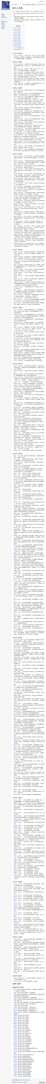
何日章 (15, 96)
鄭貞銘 (15, 391)
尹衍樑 (15, 607)
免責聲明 (25, 1082)
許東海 (15, 1028)
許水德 (15, 365)
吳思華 (15, 740)
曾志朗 (15, 505)
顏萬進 (15, 832)
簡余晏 (15, 851)
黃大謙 (15, 981)
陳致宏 (15, 1064)
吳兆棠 (15, 195)
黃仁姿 (15, 1051)
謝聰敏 (15, 373)
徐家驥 (15, 141)
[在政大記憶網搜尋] (40, 4)
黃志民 (15, 1041)
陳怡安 (15, 888)
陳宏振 (15, 149)
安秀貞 (15, 243)
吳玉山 (15, 776)
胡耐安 (15, 138)
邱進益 (15, 388)
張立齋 (15, 128)
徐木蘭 (15, 589)
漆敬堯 (15, 322)
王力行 (15, 508)
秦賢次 (15, 489)
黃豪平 (15, 961)
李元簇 (15, 331)
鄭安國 (15, 540)
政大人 (13, 11)
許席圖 (15, 450)
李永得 (15, 746)
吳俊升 (15, 156)
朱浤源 (15, 624)
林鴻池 (15, 744)
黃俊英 (15, 462)
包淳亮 (15, 875)
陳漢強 (15, 412)
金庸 (15, 343)
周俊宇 (15, 930)
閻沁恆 (15, 357)
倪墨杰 (15, 1067)
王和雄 (15, 459)
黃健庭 (15, 783)
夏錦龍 (15, 714)
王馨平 (15, 859)
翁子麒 (15, 955)
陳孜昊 (15, 964)
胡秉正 (15, 192)
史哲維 (15, 862)
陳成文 (15, 1026)
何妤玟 (15, 914)
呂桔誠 (15, 756)
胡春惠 (15, 402)
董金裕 (15, 524)
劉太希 (15, 83)
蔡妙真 (15, 1043)
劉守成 (15, 652)
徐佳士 (15, 309)
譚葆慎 (15, 122)
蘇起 (15, 604)
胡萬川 (15, 553)
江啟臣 (15, 883)
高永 (15, 835)
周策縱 (15, 275)
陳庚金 (15, 436)
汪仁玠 (15, 799)
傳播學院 (36, 358)
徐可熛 (15, 173)
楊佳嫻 (15, 924)
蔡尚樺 (15, 967)
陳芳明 (15, 548)
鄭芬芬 (15, 873)
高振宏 (15, 1038)
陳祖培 (15, 494)
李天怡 (15, 891)
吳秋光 (15, 397)
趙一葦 (15, 230)
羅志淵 (15, 168)
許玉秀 (15, 752)
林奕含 (15, 978)
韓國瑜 (15, 769)
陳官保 (15, 1012)
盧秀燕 (15, 803)
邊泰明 (15, 727)
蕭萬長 (15, 432)
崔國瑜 (15, 1072)
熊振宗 (15, 259)
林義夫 (15, 468)
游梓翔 (15, 848)
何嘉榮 (15, 527)
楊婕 (15, 971)
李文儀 (15, 917)
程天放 (15, 134)
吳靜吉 (15, 421)
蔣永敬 (15, 319)
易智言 (15, 789)
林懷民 (15, 545)
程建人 (15, 424)
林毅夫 (15, 671)
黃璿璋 (15, 1033)
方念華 (15, 828)
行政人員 (32, 11)
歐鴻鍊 (15, 442)
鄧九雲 (15, 950)
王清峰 (15, 674)
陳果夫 (15, 93)
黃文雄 (15, 407)
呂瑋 (15, 299)
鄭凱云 (15, 900)
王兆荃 (15, 183)
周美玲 (15, 868)
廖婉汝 (15, 791)
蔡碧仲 (15, 780)
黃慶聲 (15, 1025)
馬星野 (15, 233)
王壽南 (15, 385)
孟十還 (15, 221)
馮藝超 (15, 1017)
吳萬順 (15, 602)
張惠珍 (15, 1015)
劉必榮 (15, 767)
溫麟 (15, 216)
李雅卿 (15, 703)
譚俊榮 (15, 809)
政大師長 (28, 11)
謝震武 (15, 815)
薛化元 (15, 1069)
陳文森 (15, 1010)
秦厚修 (15, 314)
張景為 (15, 819)
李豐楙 (15, 562)
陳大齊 (15, 64)
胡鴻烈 (15, 302)
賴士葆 (15, 649)
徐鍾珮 (15, 286)
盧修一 (15, 455)
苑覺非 (15, 251)
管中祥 (15, 856)
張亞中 (15, 708)
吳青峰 (15, 939)
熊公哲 (15, 103)
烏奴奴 (15, 999)
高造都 (15, 256)
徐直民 (15, 278)
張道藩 (15, 115)
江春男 (15, 502)
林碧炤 (15, 599)
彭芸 (15, 681)
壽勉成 (15, 160)
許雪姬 (15, 689)
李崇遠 (15, 1040)
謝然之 (15, 264)
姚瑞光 (15, 297)
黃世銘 (15, 615)
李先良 (15, 189)
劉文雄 (15, 724)
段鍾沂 (15, 573)
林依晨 (15, 947)
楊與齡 (15, 346)
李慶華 (15, 570)
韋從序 (15, 145)
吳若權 (15, 812)
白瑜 (15, 131)
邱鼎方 (15, 1076)
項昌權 (15, 200)
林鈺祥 (15, 586)
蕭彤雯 (15, 896)
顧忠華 (15, 749)
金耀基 (15, 383)
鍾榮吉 (15, 490)
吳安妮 (15, 711)
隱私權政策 (14, 1082)
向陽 (15, 730)
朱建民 (15, 238)
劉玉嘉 (15, 1008)
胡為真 (15, 559)
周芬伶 (15, 736)
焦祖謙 (15, 352)
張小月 (15, 678)
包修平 (15, 1061)
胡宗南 (15, 110)
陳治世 (15, 327)
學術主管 (23, 11)
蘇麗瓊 (15, 705)
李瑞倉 (15, 626)
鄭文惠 (15, 1031)
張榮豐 (15, 695)
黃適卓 (15, 841)
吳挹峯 (15, 75)
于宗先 (15, 360)
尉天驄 (15, 377)
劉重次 (15, 473)
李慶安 (15, 786)
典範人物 (42, 11)
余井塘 (15, 107)
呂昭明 (15, 1048)
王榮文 (15, 594)
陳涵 (15, 349)
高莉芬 (15, 1035)
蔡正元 (15, 685)
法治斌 (15, 639)
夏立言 (15, 628)
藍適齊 (15, 1074)
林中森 (15, 495)
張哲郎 (15, 1071)
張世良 (15, 474)
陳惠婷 (15, 919)
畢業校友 (37, 11)
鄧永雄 (15, 906)
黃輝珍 (15, 698)
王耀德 (15, 1005)
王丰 (15, 760)
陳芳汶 (15, 1018)
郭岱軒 (15, 958)
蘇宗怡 (15, 887)
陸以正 (15, 335)
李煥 (15, 290)
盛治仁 (15, 865)
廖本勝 (15, 794)
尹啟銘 (15, 668)
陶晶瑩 (15, 870)
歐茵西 (15, 479)
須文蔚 (15, 836)
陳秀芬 (15, 1054)
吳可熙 (15, 953)
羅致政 (15, 825)
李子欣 (15, 186)
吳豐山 (15, 513)
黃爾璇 (15, 394)
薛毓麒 (15, 282)
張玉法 (15, 381)
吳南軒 (15, 72)
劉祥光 (15, 1056)
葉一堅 (15, 647)
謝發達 (15, 621)
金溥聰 (15, 764)
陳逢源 (15, 1023)
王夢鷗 (15, 211)
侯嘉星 (15, 1059)
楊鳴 (15, 992)
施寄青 (15, 556)
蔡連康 (15, 631)
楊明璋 (15, 1049)
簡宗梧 (15, 445)
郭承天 (15, 772)
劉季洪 (15, 178)
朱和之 (15, 898)
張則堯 (15, 269)
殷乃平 (15, 484)
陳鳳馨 (15, 827)
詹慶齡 (15, 860)
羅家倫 (15, 118)
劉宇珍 (15, 1063)
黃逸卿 (15, 904)
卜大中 (15, 580)
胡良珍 (15, 294)
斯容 (15, 909)
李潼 (15, 692)
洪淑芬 (15, 1007)
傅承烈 (15, 206)
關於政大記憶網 (20, 1082)
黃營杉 (15, 465)
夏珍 (15, 806)
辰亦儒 (15, 929)
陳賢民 (15, 612)
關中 (15, 429)
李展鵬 (15, 1002)
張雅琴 (15, 822)
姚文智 (15, 830)
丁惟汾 (15, 55)
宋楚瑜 (15, 476)
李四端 (15, 757)
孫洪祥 (15, 578)
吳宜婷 (15, 994)
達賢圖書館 (29, 610)
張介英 (15, 895)
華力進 (15, 338)
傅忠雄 (15, 498)
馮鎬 (15, 225)
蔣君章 (15, 203)
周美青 (15, 662)
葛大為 (15, 913)
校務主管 (18, 11)
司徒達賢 (16, 581)
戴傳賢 (15, 90)
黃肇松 (15, 565)
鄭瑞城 (15, 530)
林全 (15, 642)
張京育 (15, 415)
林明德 (15, 535)
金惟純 (15, 665)
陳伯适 (15, 1020)
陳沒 (15, 989)
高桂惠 (15, 1030)
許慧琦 (15, 1066)
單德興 (15, 732)
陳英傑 (15, 1045)
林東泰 (15, 618)
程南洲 (15, 1036)
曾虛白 (15, 99)
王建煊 (15, 418)
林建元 (15, 719)
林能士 (15, 439)
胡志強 (15, 575)
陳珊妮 (15, 872)
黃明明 (15, 997)
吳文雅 (15, 519)
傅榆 (15, 942)
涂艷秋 (15, 1046)
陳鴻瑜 (15, 1058)
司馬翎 (15, 370)
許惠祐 (15, 657)
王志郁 (15, 903)
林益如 (15, 921)
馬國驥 (15, 78)
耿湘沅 (15, 1022)
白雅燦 (15, 516)
